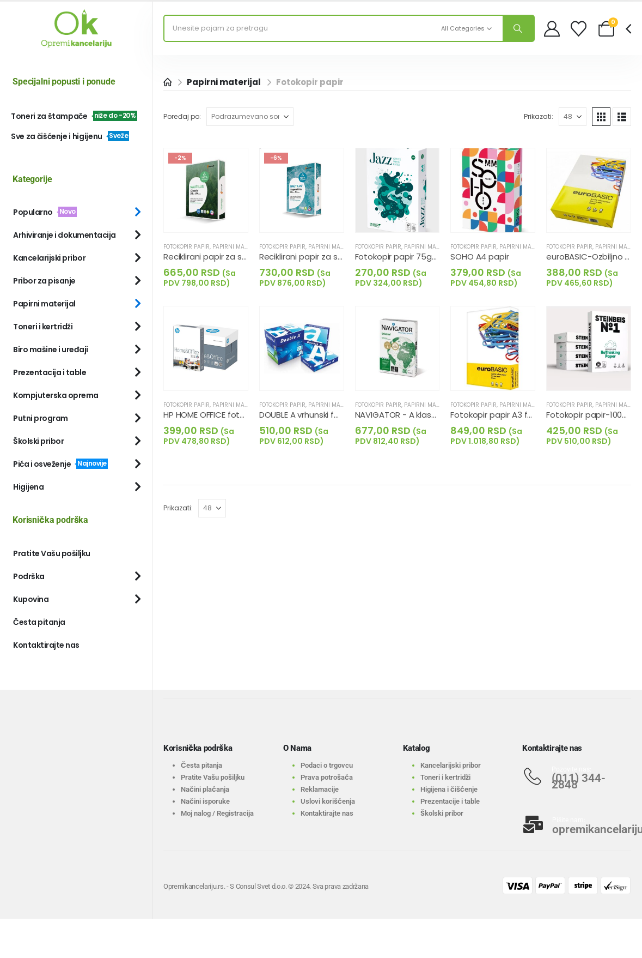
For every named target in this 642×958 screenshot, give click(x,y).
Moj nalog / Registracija (217, 813)
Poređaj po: (182, 116)
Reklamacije (320, 789)
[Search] (518, 28)
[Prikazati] (572, 116)
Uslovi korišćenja (328, 801)
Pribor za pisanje (44, 280)
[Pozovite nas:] (576, 777)
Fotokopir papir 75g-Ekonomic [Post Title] (414, 256)
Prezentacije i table (450, 801)
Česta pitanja (39, 622)
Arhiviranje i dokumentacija (64, 235)
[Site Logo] (76, 28)
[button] (601, 116)
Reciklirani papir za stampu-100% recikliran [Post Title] (245, 256)
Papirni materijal (238, 247)
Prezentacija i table (49, 372)
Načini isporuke (205, 801)
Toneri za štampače (74, 116)
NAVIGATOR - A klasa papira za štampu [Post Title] (432, 414)
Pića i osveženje (60, 464)
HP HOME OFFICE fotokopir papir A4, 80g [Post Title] (240, 414)
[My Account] (551, 29)
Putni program (40, 418)
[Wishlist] (578, 29)
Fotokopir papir (186, 247)
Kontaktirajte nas (46, 645)
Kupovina (30, 599)
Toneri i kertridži (42, 326)
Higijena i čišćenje (449, 789)
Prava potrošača (327, 777)
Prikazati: (538, 116)
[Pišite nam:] (576, 824)
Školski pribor (38, 441)
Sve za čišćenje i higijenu (70, 136)
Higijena (28, 486)
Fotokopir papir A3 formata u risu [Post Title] (515, 414)
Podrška (29, 576)
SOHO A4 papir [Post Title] (479, 256)
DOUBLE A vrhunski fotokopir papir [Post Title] (324, 414)
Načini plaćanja (205, 789)
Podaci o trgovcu (327, 765)
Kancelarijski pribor (49, 257)
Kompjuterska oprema (56, 395)
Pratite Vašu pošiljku (51, 553)
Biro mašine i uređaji (50, 349)
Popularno (45, 212)
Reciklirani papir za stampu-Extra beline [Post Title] (336, 256)
